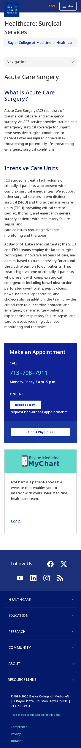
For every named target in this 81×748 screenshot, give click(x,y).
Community (19, 647)
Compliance (19, 727)
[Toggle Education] (73, 615)
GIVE (51, 6)
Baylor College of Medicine (29, 42)
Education (18, 615)
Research (17, 631)
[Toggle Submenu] (40, 61)
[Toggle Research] (73, 631)
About (14, 663)
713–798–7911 (29, 372)
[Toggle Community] (73, 647)
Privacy (16, 734)
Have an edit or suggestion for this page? (36, 715)
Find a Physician (40, 432)
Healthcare (65, 42)
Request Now (25, 405)
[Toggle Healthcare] (73, 599)
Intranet (17, 741)
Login (16, 520)
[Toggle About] (73, 663)
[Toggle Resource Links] (73, 679)
